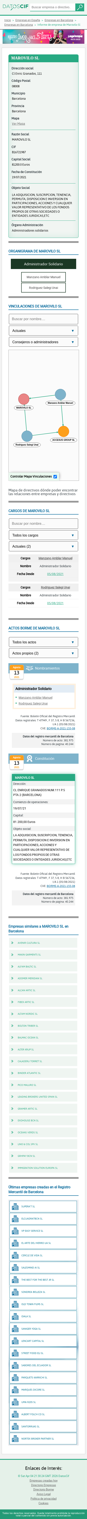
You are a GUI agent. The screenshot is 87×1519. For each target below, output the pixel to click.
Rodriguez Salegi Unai (55, 587)
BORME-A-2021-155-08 (61, 728)
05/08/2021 (55, 574)
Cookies (43, 1503)
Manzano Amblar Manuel (55, 558)
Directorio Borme (43, 1489)
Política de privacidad (43, 1498)
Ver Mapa (18, 123)
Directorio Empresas (43, 1485)
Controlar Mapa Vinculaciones (31, 476)
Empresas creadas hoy (44, 1480)
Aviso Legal (44, 1494)
